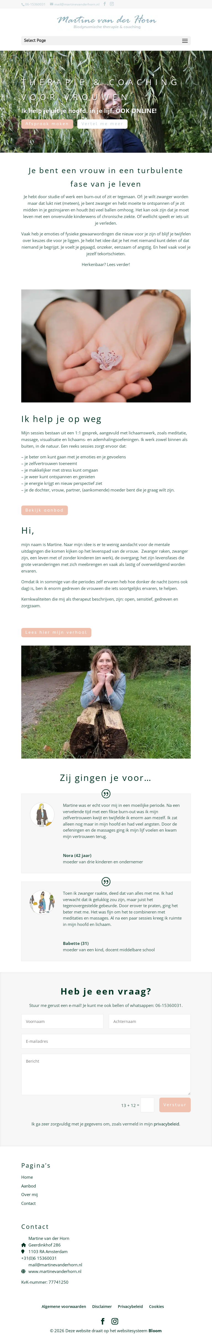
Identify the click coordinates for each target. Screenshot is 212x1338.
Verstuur (175, 1104)
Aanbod (28, 1186)
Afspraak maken (47, 123)
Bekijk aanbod (44, 510)
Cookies (156, 1306)
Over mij (29, 1194)
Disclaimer (102, 1306)
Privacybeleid (130, 1306)
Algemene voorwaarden (64, 1306)
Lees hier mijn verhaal (56, 632)
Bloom (155, 1330)
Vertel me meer (102, 123)
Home (27, 1177)
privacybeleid (166, 1124)
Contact (28, 1203)
